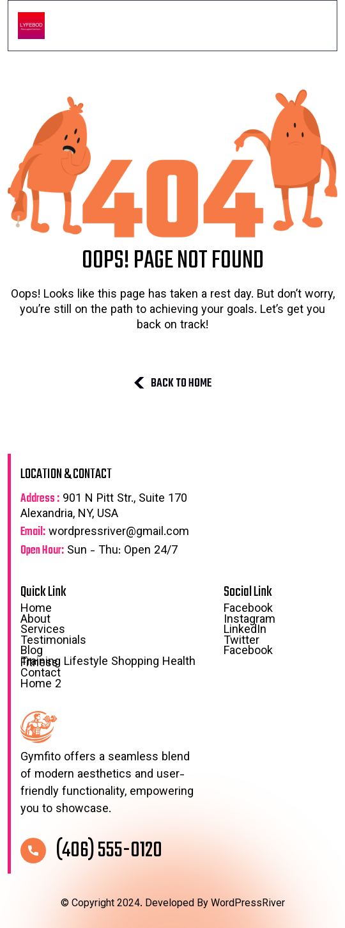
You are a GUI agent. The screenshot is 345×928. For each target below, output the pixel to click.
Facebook (248, 610)
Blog (115, 652)
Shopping (135, 662)
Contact (40, 674)
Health (178, 662)
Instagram (249, 620)
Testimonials (53, 642)
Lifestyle (86, 662)
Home (36, 610)
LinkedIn (245, 631)
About (35, 620)
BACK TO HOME (172, 383)
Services (42, 631)
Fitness (39, 664)
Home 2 (40, 685)
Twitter (241, 642)
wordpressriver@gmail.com (104, 533)
